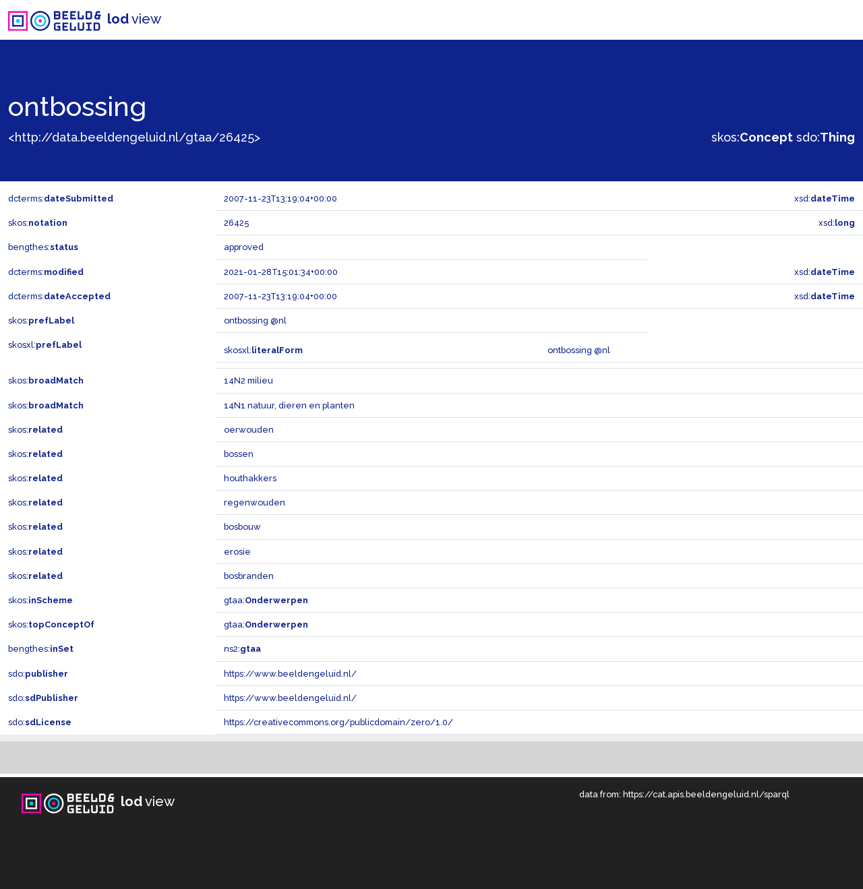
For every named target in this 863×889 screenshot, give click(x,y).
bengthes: (43, 247)
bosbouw (242, 527)
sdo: (825, 137)
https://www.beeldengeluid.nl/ (290, 674)
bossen (239, 454)
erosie (237, 552)
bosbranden (249, 576)
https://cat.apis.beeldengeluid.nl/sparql (706, 794)
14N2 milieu (248, 380)
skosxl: (45, 345)
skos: (752, 137)
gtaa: (266, 600)
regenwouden (254, 502)
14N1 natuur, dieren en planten (289, 405)
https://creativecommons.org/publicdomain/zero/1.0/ (338, 722)
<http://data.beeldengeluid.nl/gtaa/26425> (134, 137)
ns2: (242, 649)
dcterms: (60, 198)
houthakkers (250, 478)
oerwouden (249, 430)
